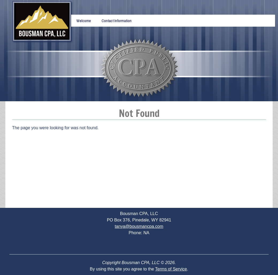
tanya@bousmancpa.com (139, 226)
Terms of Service (171, 269)
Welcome (83, 20)
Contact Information (117, 20)
